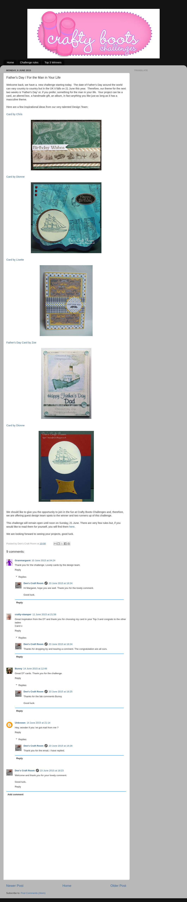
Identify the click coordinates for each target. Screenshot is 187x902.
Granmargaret (23, 560)
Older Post (118, 885)
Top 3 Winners (53, 62)
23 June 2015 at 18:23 (52, 770)
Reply (18, 569)
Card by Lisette (15, 259)
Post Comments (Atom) (33, 893)
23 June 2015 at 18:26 (60, 745)
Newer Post (14, 885)
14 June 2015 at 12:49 (35, 668)
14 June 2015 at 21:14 (38, 722)
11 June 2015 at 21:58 (44, 614)
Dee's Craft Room (34, 583)
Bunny (18, 668)
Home (10, 62)
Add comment (15, 794)
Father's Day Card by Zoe (21, 342)
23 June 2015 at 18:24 (60, 583)
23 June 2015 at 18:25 (60, 691)
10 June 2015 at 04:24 (43, 560)
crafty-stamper (23, 614)
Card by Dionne (15, 176)
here (71, 526)
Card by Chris (14, 114)
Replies (22, 577)
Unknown (20, 722)
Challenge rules (29, 62)
